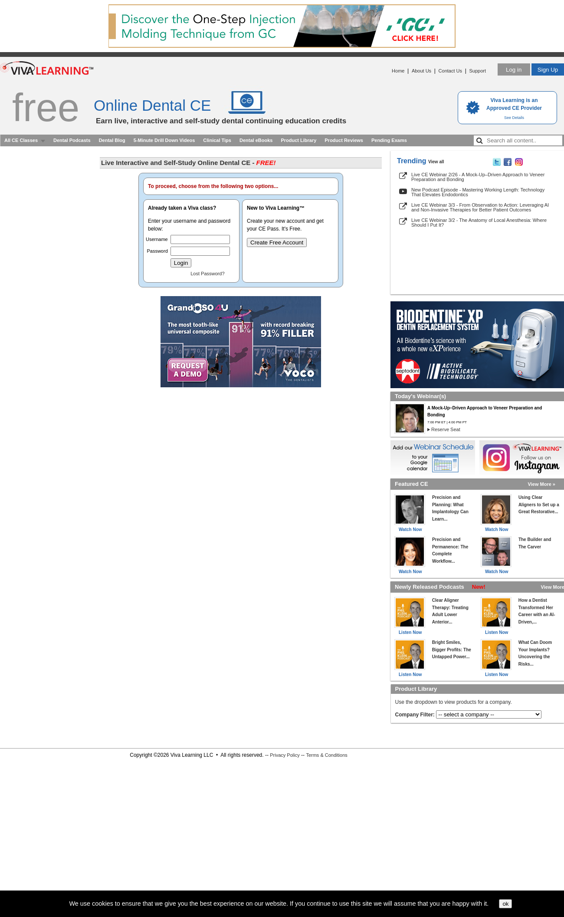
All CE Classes (21, 140)
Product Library (298, 140)
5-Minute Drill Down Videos (164, 140)
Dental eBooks (255, 140)
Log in (513, 69)
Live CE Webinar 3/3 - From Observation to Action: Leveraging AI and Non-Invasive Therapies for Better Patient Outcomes (480, 207)
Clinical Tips (217, 140)
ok (505, 904)
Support (477, 70)
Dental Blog (112, 140)
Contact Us (450, 70)
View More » (541, 484)
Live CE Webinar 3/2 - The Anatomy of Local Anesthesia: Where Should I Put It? (479, 223)
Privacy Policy (284, 755)
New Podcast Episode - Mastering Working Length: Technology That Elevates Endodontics (477, 192)
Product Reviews (344, 140)
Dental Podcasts (72, 140)
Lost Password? (207, 273)
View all (436, 161)
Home (398, 70)
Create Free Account (276, 242)
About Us (421, 70)
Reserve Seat (445, 429)
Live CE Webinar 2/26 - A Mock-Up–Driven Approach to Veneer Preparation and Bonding (477, 177)
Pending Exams (389, 140)
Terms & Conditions (326, 755)
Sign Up (548, 69)
